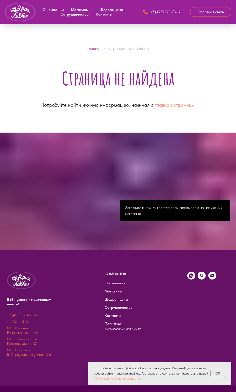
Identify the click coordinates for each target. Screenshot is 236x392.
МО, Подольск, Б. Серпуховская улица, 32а (29, 352)
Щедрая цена (111, 9)
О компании (53, 9)
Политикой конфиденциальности (116, 378)
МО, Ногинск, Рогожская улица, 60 (23, 330)
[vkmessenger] (191, 278)
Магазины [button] (80, 9)
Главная (95, 48)
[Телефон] (202, 278)
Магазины (113, 291)
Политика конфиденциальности (123, 325)
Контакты (104, 14)
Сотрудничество (74, 14)
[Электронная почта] (212, 278)
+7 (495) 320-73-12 (23, 315)
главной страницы (175, 105)
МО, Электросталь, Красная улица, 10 (22, 341)
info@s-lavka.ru (18, 321)
